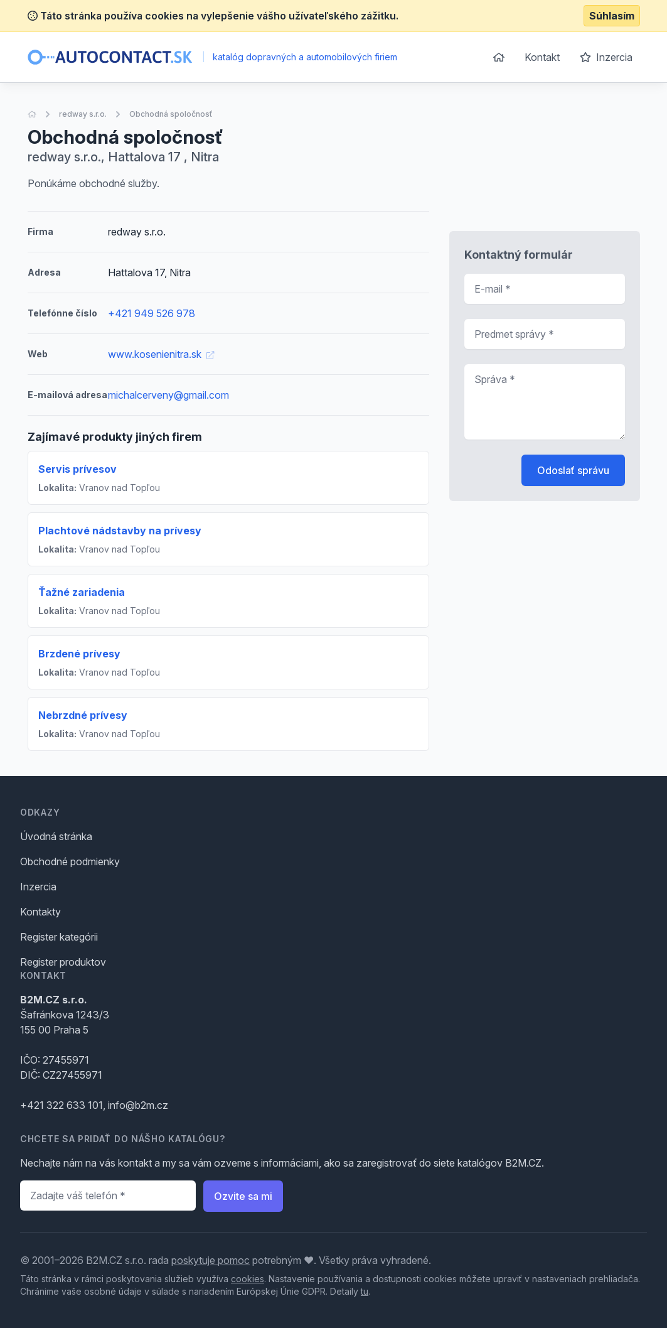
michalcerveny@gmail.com (168, 395)
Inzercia (606, 57)
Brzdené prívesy (79, 653)
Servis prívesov (77, 469)
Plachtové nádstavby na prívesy (119, 530)
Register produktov (63, 962)
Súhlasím (611, 15)
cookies (247, 1278)
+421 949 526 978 (151, 313)
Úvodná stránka (56, 836)
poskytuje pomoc (210, 1260)
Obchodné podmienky (70, 861)
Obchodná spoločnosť (170, 114)
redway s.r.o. (83, 114)
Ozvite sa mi (243, 1196)
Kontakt (542, 57)
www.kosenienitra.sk (161, 354)
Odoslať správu (573, 470)
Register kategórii (59, 937)
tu (364, 1291)
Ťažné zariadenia (81, 592)
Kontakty (40, 911)
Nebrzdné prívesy (82, 715)
